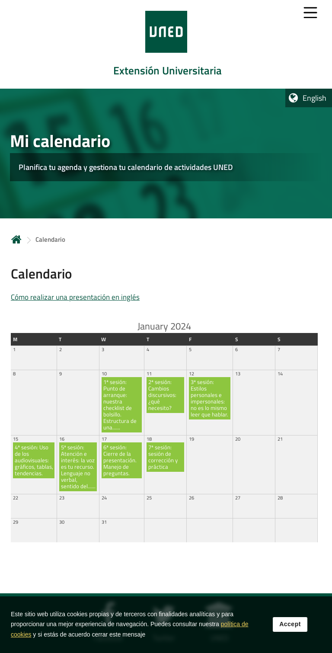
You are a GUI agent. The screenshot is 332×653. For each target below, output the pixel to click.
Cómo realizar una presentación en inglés (75, 297)
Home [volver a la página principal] (16, 239)
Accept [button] (290, 624)
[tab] (166, 44)
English (314, 98)
